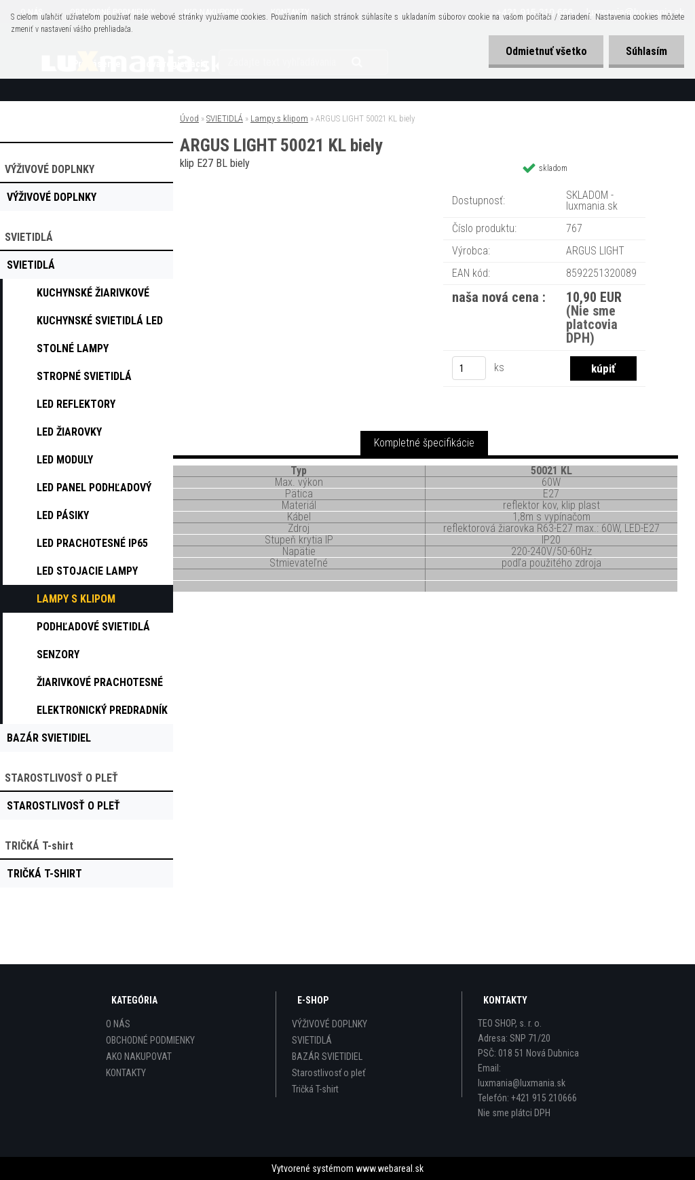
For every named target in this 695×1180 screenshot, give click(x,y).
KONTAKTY (126, 1072)
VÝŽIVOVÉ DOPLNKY (329, 1024)
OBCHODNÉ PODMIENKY (150, 1040)
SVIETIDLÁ (224, 118)
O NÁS (118, 1024)
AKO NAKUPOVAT (139, 1056)
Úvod (189, 118)
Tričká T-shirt (315, 1089)
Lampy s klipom (279, 118)
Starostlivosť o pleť (328, 1072)
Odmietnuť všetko (545, 51)
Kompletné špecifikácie (424, 442)
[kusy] (469, 368)
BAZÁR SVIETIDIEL (327, 1056)
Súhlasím (646, 51)
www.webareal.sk (390, 1168)
